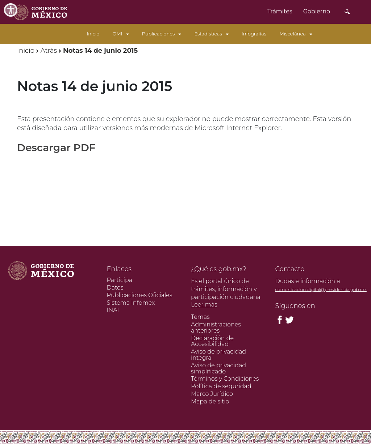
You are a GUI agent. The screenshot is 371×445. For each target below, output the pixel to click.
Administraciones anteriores (216, 327)
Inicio (93, 34)
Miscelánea (295, 34)
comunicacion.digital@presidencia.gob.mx (321, 289)
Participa (120, 280)
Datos (115, 287)
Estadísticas (211, 34)
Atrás (49, 51)
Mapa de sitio (210, 401)
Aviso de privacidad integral (218, 354)
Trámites (279, 11)
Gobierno (316, 11)
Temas (200, 316)
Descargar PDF (56, 147)
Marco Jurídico (212, 393)
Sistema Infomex (131, 302)
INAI (113, 310)
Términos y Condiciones (225, 378)
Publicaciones (162, 34)
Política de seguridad (221, 386)
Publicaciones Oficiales (139, 295)
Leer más (204, 304)
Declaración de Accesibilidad (212, 341)
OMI (120, 34)
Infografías (254, 34)
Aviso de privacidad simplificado (218, 368)
